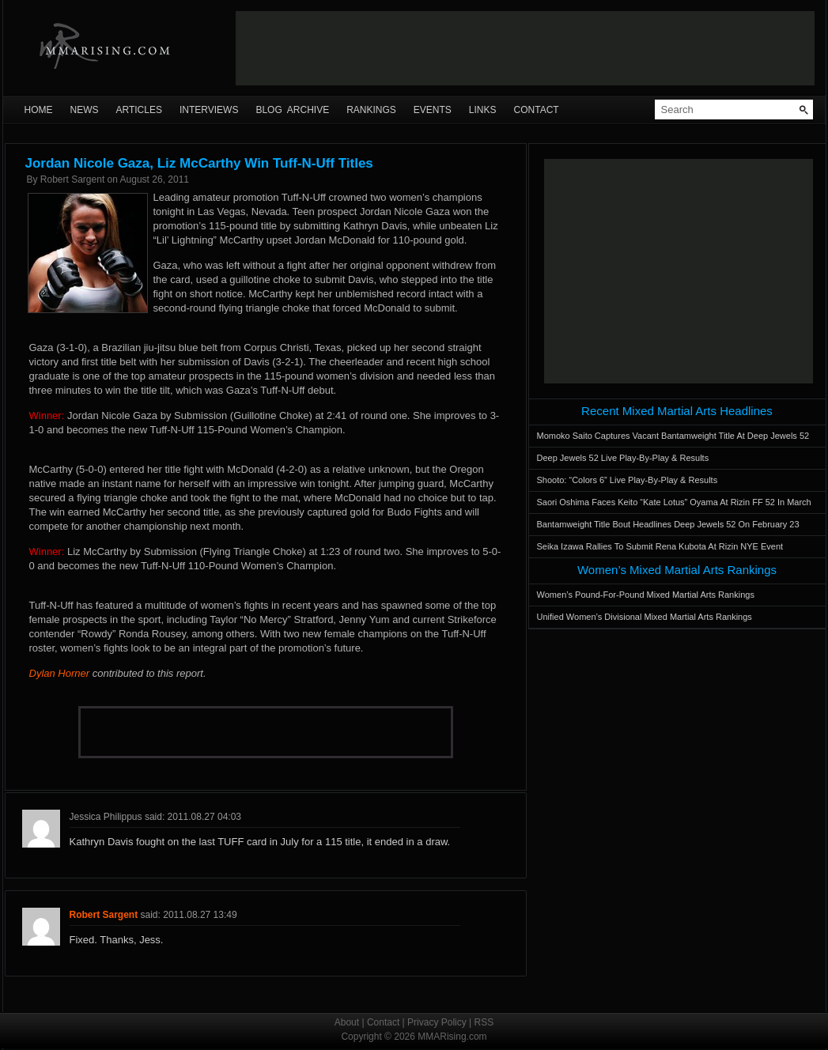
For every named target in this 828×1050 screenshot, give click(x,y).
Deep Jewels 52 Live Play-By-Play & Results (623, 458)
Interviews (209, 109)
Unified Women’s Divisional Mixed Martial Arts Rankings (644, 616)
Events (433, 109)
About (347, 1022)
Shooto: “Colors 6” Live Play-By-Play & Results (627, 480)
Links (483, 109)
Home (39, 109)
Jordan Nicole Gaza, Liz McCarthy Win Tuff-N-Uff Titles (199, 163)
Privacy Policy (437, 1022)
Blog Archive (292, 109)
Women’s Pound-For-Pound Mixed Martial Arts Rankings (645, 594)
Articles (139, 109)
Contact (536, 109)
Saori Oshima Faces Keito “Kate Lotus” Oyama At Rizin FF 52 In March (674, 502)
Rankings (371, 109)
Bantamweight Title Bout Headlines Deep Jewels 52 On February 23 (668, 524)
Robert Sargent (72, 179)
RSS (484, 1022)
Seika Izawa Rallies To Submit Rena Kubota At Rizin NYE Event (660, 546)
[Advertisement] (525, 48)
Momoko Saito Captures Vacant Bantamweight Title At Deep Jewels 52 (673, 435)
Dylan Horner (59, 673)
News (84, 109)
